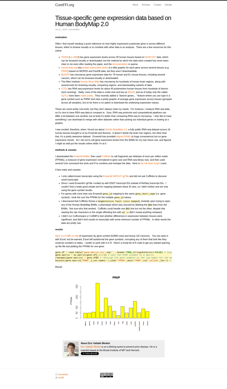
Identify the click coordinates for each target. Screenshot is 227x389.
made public (86, 95)
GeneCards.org (69, 67)
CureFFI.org (64, 5)
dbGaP (131, 92)
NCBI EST (150, 57)
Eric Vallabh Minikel (91, 345)
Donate (168, 5)
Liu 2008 (73, 57)
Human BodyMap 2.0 (116, 129)
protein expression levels (95, 67)
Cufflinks (106, 156)
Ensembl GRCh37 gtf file (116, 176)
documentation (120, 64)
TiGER (64, 57)
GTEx (64, 88)
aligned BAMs (123, 136)
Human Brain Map (89, 81)
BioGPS (65, 74)
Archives (146, 5)
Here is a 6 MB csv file (66, 234)
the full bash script (149, 163)
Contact (157, 5)
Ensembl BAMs (82, 156)
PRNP (64, 71)
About (135, 5)
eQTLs (64, 95)
